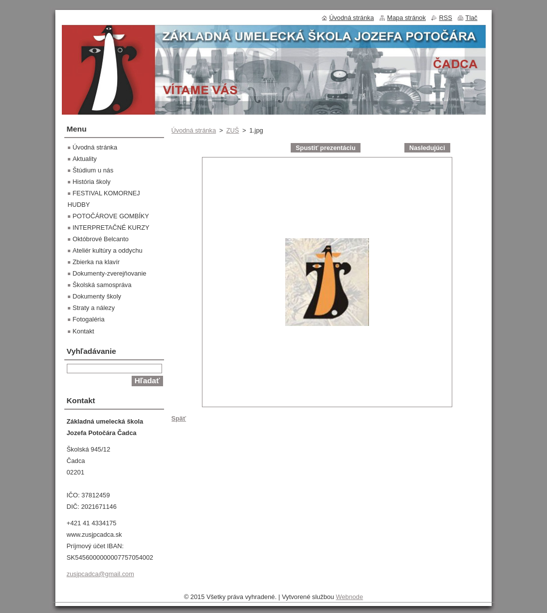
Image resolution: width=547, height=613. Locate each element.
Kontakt (83, 331)
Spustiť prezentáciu (326, 148)
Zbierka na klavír (96, 262)
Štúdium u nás (93, 170)
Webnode (350, 597)
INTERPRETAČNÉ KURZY (111, 227)
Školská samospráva (102, 285)
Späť (179, 418)
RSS (445, 17)
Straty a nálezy (94, 307)
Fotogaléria (89, 319)
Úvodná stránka (194, 130)
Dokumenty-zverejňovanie (110, 273)
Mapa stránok (406, 17)
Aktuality (85, 158)
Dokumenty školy (97, 296)
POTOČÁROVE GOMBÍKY (111, 216)
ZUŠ (232, 130)
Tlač (471, 17)
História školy (92, 181)
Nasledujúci (427, 148)
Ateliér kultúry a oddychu (108, 250)
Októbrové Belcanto (101, 239)
